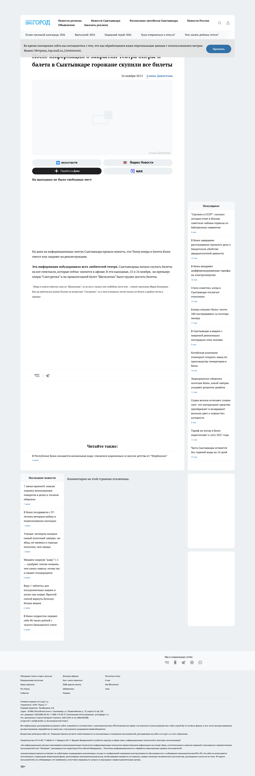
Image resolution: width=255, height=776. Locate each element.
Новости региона (70, 20)
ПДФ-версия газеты (72, 684)
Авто (107, 689)
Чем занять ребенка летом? (202, 34)
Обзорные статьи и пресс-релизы (36, 676)
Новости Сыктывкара (105, 20)
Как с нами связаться (72, 680)
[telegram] (48, 375)
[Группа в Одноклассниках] (175, 662)
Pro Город (25, 689)
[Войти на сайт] (228, 22)
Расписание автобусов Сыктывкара (154, 20)
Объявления (66, 25)
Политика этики (112, 676)
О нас (107, 680)
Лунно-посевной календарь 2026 (45, 34)
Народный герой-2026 (118, 34)
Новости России (198, 20)
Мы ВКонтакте (112, 684)
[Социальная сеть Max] (138, 171)
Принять (219, 49)
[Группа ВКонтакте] (67, 162)
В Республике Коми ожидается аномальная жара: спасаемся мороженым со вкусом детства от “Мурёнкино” (102, 458)
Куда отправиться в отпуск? (158, 34)
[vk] (37, 375)
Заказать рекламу (96, 25)
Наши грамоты (27, 684)
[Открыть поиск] (219, 22)
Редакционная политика (31, 680)
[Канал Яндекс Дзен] (67, 171)
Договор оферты (70, 676)
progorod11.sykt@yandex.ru (33, 721)
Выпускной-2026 (85, 34)
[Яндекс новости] (138, 162)
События (24, 693)
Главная (66, 693)
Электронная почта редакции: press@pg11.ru (87, 714)
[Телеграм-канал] (183, 662)
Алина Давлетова (159, 76)
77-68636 (48, 740)
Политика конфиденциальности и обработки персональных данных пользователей (143, 748)
